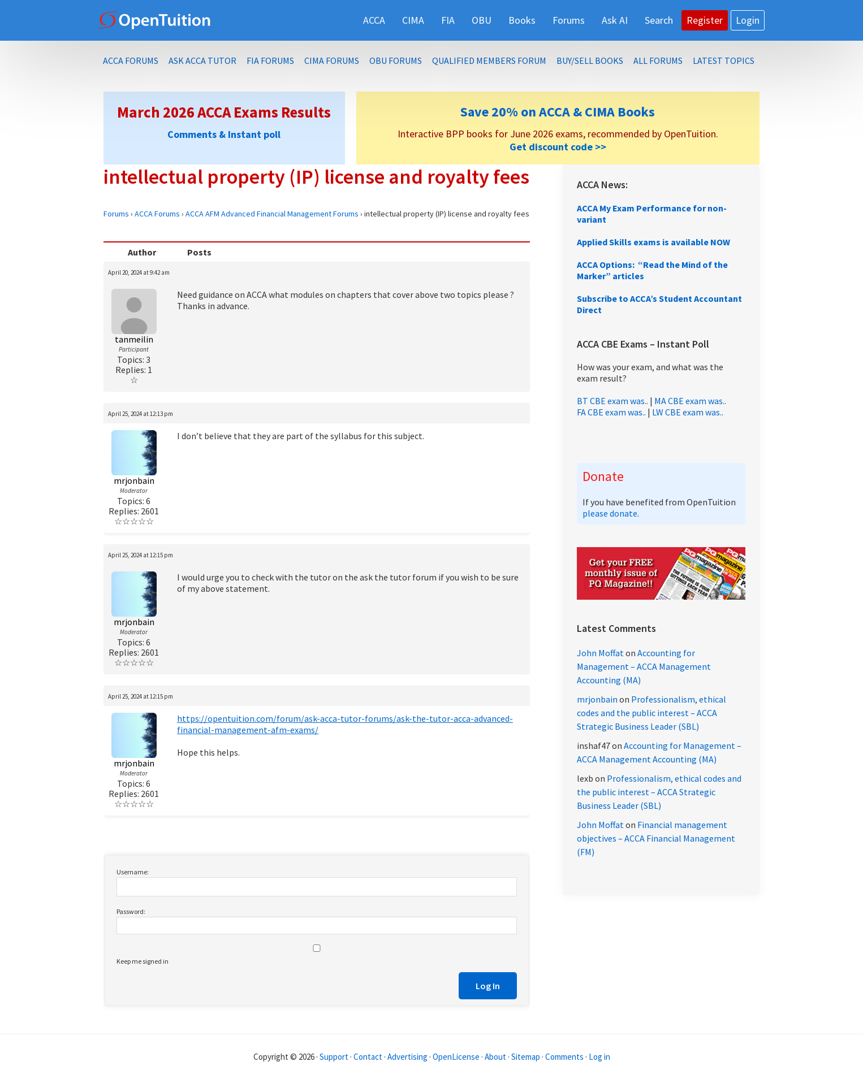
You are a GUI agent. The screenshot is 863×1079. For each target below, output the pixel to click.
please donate (609, 513)
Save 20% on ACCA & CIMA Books (557, 111)
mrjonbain (597, 699)
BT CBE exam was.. (612, 400)
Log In (488, 985)
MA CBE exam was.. (690, 400)
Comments (565, 1056)
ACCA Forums (157, 214)
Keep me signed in (142, 961)
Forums (116, 214)
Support (334, 1056)
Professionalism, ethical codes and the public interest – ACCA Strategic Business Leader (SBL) (651, 713)
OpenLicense (457, 1056)
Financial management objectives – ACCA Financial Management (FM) (656, 838)
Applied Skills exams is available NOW (653, 242)
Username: (132, 872)
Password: (130, 911)
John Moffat (600, 652)
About (495, 1056)
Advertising (407, 1056)
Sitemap (525, 1056)
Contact (367, 1056)
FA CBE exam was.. (611, 412)
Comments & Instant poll (224, 134)
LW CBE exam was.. (687, 412)
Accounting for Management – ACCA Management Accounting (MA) (644, 666)
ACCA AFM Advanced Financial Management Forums (272, 214)
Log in (599, 1056)
